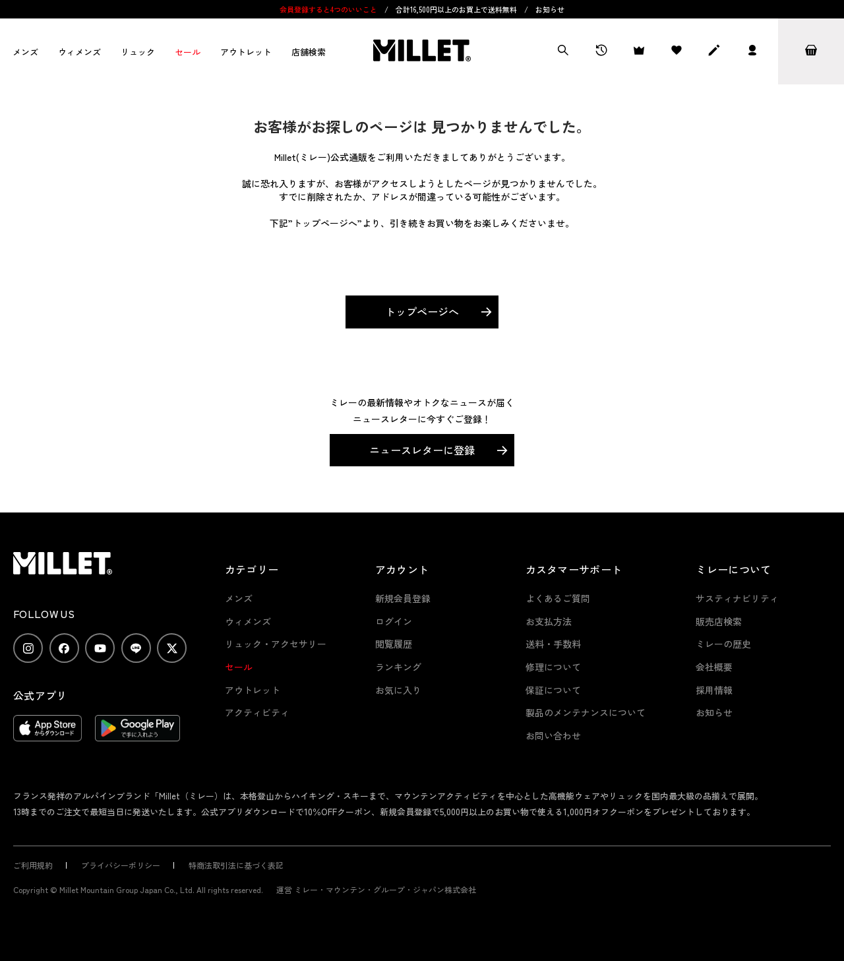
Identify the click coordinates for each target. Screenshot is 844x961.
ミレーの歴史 (723, 643)
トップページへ (422, 311)
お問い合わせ (553, 735)
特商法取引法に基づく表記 (236, 865)
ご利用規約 (33, 865)
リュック (138, 52)
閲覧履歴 (393, 643)
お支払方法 (549, 621)
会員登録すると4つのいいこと (328, 9)
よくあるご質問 (558, 598)
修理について (553, 666)
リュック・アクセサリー (275, 643)
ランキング (398, 666)
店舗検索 (308, 52)
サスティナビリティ (737, 598)
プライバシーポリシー (120, 865)
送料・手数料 (553, 643)
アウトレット (246, 52)
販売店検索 (719, 621)
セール (187, 52)
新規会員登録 (403, 598)
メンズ (25, 52)
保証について (553, 690)
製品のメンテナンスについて (586, 712)
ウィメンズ (79, 52)
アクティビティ (257, 712)
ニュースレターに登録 (422, 450)
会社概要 (714, 666)
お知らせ (549, 9)
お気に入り (398, 690)
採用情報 (714, 690)
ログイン (393, 621)
